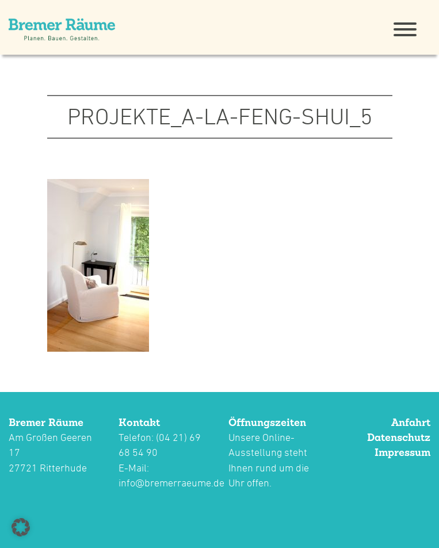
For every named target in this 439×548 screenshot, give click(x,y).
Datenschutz (398, 437)
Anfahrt (410, 422)
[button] (20, 527)
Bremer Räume (46, 422)
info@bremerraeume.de (171, 483)
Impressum (402, 452)
